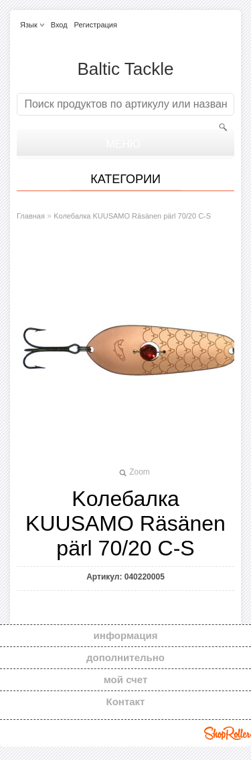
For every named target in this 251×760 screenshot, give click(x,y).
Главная (31, 216)
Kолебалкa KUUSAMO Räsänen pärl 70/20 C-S (132, 216)
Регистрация (95, 25)
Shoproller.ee (227, 733)
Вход (59, 25)
